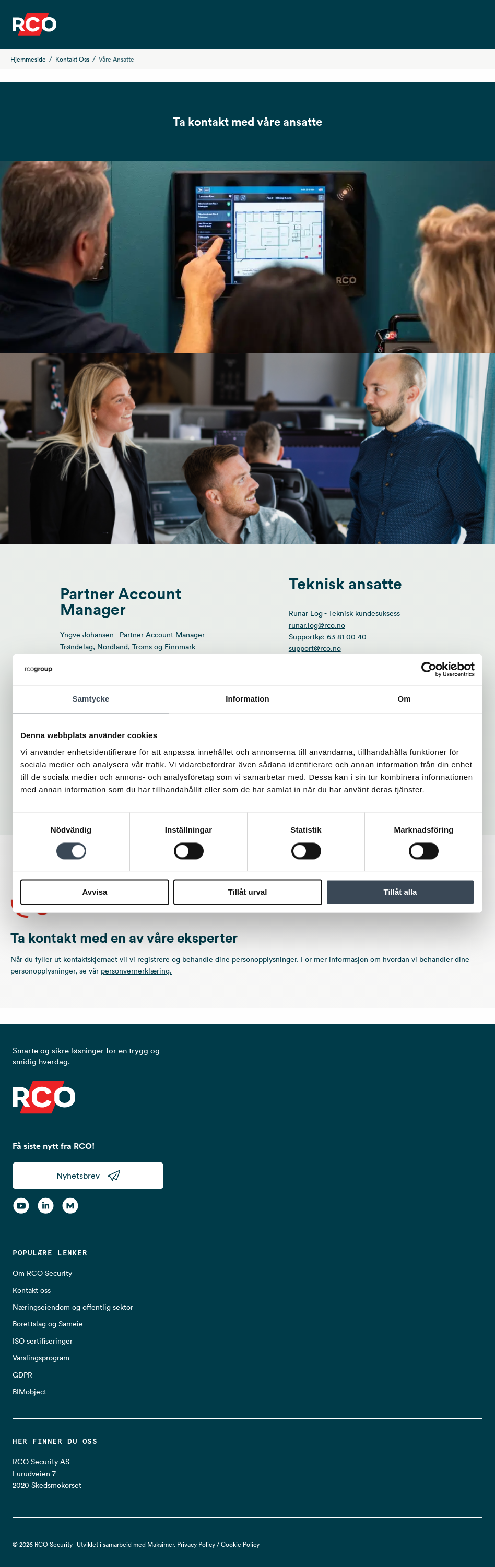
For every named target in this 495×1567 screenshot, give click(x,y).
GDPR (22, 1375)
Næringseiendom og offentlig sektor (73, 1307)
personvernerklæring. (136, 971)
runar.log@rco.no (317, 625)
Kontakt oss (72, 59)
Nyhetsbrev (88, 1175)
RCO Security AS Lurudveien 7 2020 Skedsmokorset (47, 1473)
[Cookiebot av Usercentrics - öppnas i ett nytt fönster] (429, 669)
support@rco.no (315, 648)
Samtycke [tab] (91, 698)
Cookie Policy (240, 1544)
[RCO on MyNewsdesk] (70, 1205)
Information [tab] (247, 698)
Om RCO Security (42, 1273)
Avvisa (95, 892)
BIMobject (29, 1391)
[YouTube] (21, 1205)
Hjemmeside (28, 59)
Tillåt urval (247, 892)
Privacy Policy (196, 1544)
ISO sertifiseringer (43, 1341)
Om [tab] (403, 698)
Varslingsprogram (41, 1357)
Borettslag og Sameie (48, 1323)
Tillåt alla (400, 892)
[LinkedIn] (45, 1205)
